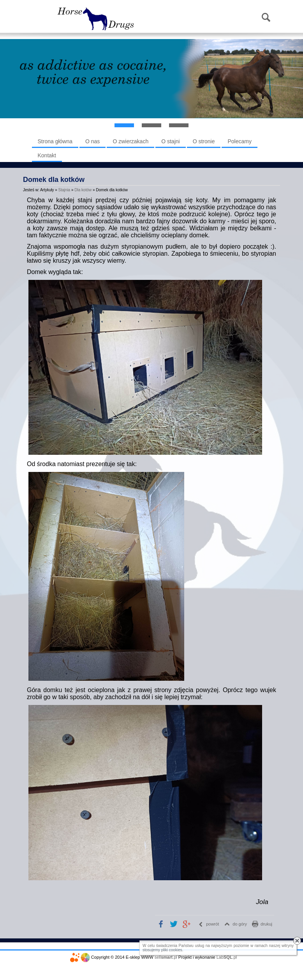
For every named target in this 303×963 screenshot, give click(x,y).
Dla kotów (83, 190)
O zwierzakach (130, 141)
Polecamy (239, 141)
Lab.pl (227, 957)
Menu (42, 18)
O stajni (170, 141)
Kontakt (47, 155)
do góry (240, 924)
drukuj (266, 924)
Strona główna (55, 141)
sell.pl (166, 957)
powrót (212, 924)
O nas (92, 141)
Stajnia (64, 190)
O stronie (204, 141)
